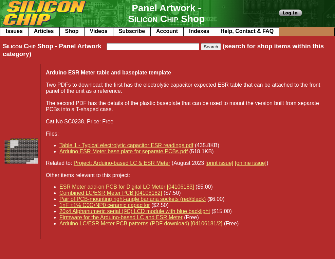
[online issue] (250, 163)
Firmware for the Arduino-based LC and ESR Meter (121, 217)
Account (167, 31)
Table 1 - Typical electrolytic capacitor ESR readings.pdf (126, 145)
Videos (99, 31)
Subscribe (132, 31)
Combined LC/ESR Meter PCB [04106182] (110, 193)
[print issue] (219, 163)
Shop (72, 31)
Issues (14, 31)
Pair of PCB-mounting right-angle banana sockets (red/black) (132, 199)
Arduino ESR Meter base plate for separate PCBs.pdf (123, 151)
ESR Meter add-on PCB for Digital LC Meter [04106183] (126, 187)
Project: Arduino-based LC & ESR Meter (122, 163)
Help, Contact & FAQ (247, 31)
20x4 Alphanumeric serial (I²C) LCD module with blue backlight (134, 211)
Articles (44, 31)
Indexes (199, 31)
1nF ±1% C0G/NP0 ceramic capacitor (104, 205)
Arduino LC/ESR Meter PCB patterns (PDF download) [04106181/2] (140, 223)
